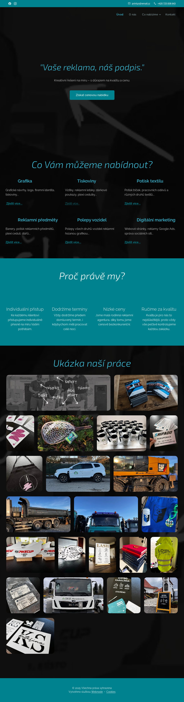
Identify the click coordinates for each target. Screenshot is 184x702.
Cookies (111, 691)
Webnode (97, 691)
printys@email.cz (141, 3)
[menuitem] (120, 14)
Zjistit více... (14, 203)
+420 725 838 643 (167, 3)
